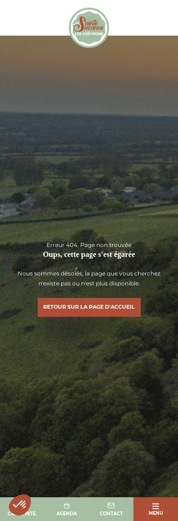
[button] (20, 504)
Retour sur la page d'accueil (89, 306)
